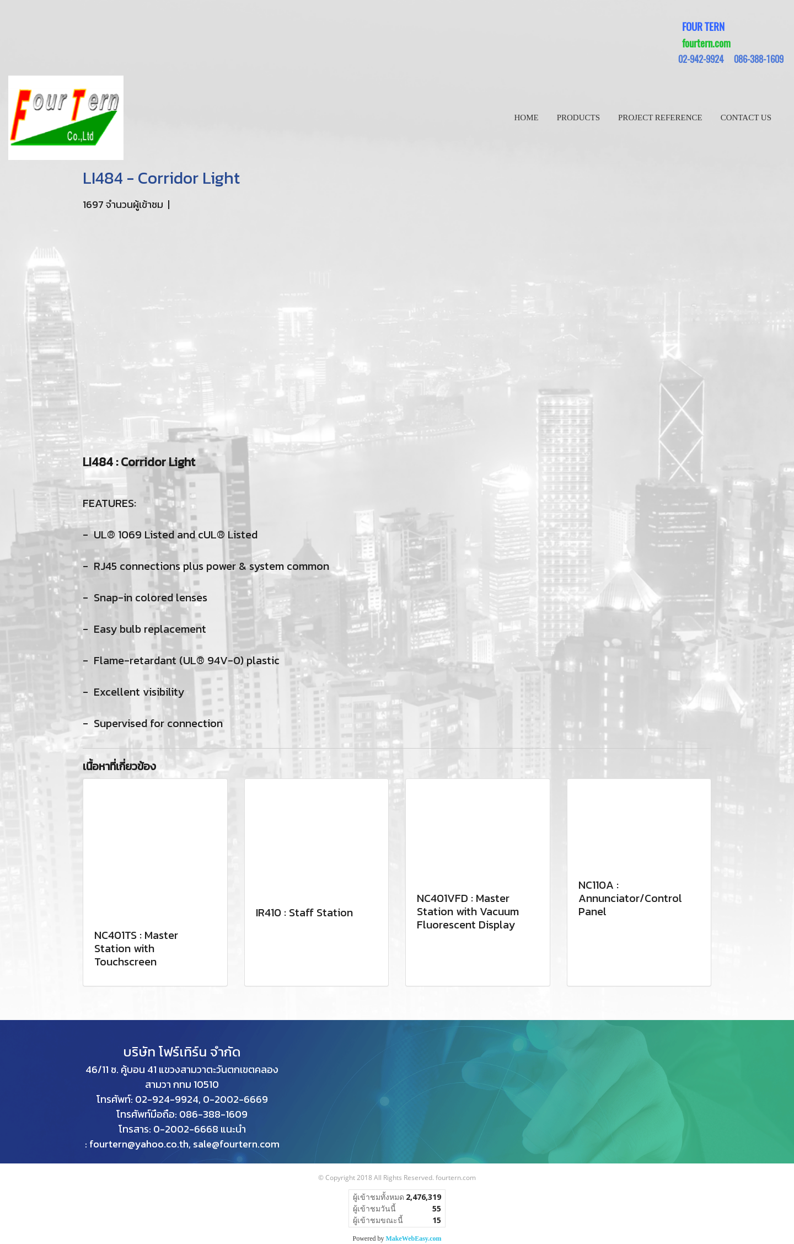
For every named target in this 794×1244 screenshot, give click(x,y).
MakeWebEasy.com (414, 1238)
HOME (526, 117)
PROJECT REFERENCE (660, 117)
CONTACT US (746, 117)
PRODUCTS (578, 117)
